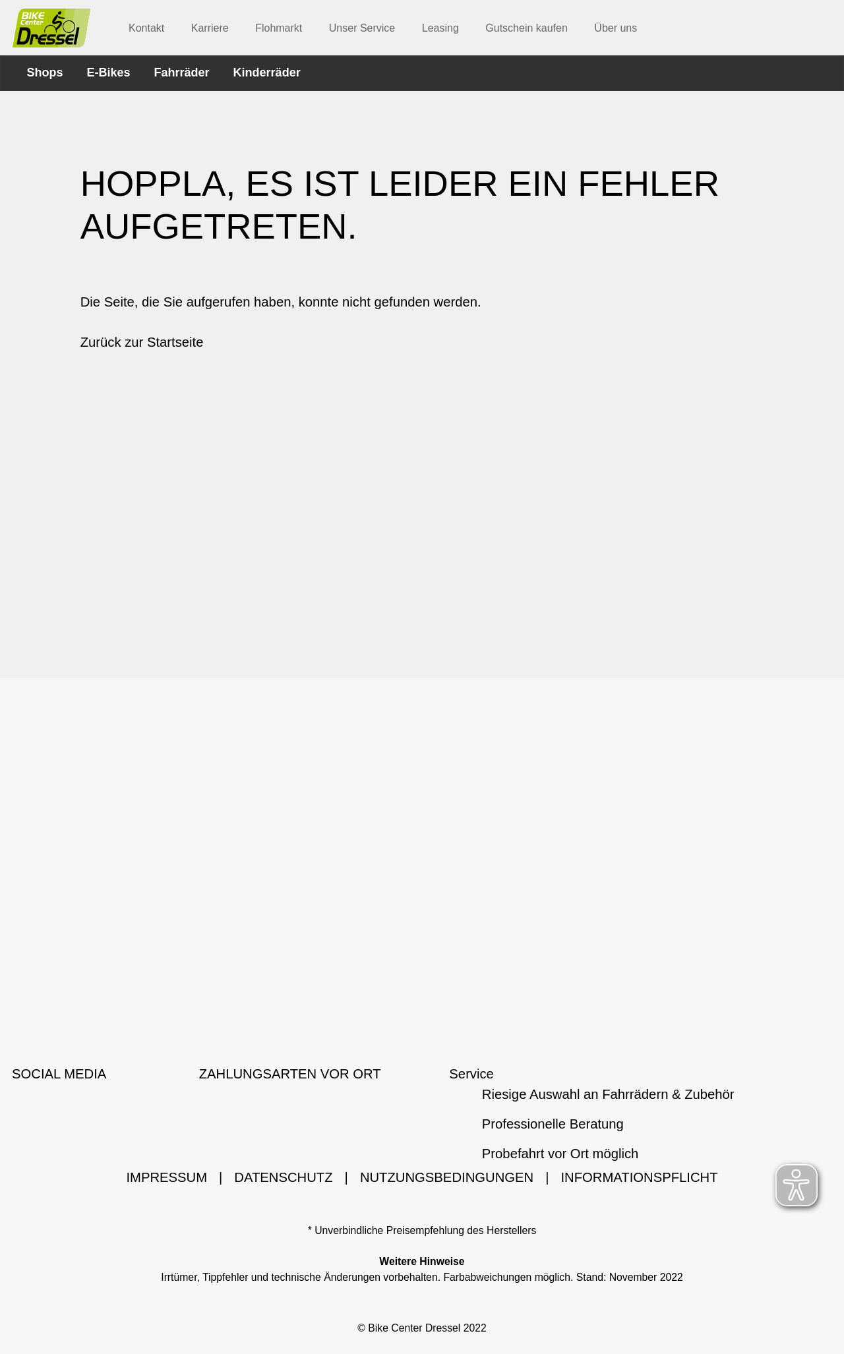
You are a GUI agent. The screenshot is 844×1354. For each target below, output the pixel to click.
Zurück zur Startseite (142, 345)
